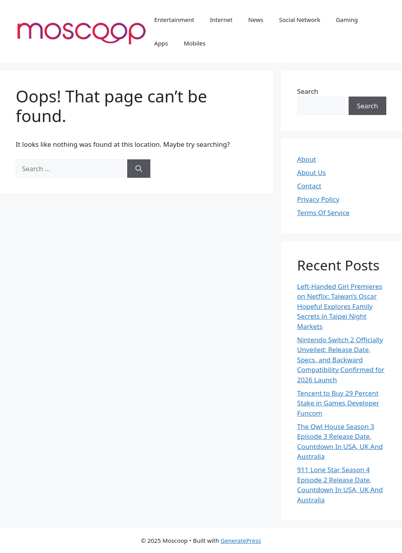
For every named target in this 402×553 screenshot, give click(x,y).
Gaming (347, 20)
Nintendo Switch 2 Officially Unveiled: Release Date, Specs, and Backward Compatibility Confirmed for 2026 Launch (341, 359)
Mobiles (194, 43)
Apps (161, 43)
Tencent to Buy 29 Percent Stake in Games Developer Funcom (338, 403)
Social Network (299, 20)
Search (307, 91)
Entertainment (174, 20)
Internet (221, 20)
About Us (311, 172)
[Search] (138, 168)
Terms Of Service (323, 212)
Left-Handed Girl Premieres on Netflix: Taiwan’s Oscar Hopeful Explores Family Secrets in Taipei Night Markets (339, 306)
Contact (309, 185)
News (255, 20)
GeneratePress (241, 540)
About (306, 159)
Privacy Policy (318, 199)
